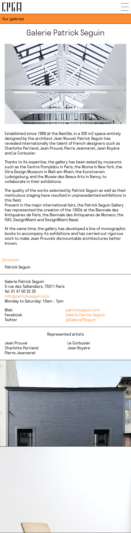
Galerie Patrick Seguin (85, 314)
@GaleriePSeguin (81, 319)
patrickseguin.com (83, 309)
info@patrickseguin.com (27, 296)
